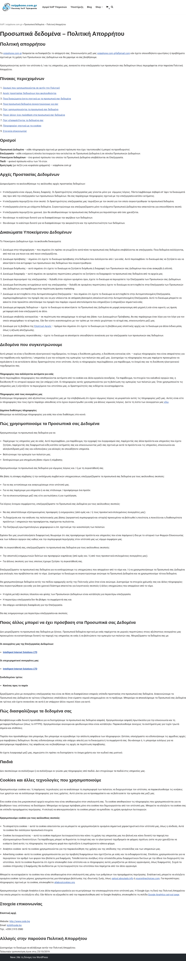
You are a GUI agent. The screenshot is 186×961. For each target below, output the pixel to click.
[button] (102, 7)
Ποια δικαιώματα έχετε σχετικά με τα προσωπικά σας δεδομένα (37, 98)
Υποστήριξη (77, 7)
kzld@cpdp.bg (14, 925)
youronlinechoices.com (148, 878)
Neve (12, 957)
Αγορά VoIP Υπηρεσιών (54, 7)
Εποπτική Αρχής (43, 326)
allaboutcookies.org (64, 882)
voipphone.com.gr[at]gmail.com (113, 53)
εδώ (166, 402)
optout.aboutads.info (122, 878)
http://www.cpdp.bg (19, 921)
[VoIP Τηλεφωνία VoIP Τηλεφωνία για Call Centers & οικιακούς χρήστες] (19, 7)
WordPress (42, 957)
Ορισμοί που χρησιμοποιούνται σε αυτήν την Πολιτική (31, 88)
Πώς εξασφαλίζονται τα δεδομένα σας (23, 120)
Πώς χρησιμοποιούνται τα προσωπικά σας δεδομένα (30, 109)
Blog (89, 7)
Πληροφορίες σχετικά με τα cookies (22, 125)
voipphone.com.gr (12, 53)
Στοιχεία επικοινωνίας (15, 131)
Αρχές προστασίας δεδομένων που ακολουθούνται (29, 93)
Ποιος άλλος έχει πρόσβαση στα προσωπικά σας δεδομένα (34, 115)
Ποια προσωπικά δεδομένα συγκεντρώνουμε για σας (30, 104)
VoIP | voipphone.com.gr (11, 24)
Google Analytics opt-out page (163, 894)
